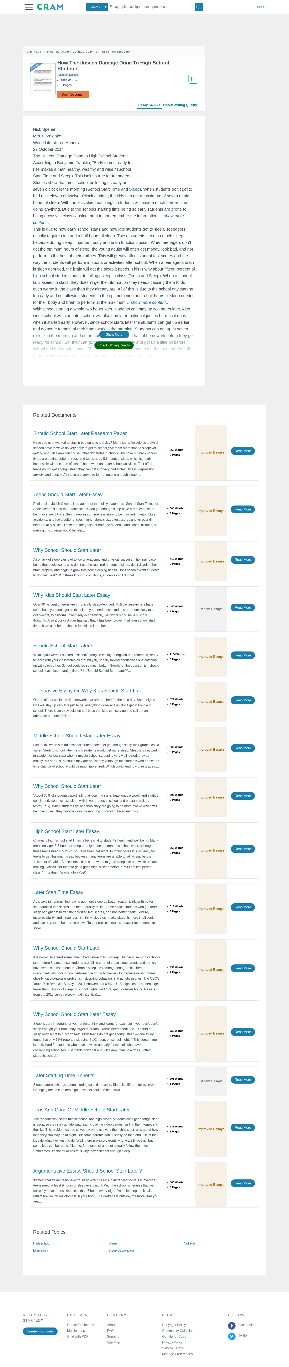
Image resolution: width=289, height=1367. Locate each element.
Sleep (134, 189)
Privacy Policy (172, 1342)
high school (43, 275)
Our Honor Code (174, 1336)
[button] (29, 7)
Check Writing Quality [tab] (180, 105)
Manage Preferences (177, 1354)
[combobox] (97, 7)
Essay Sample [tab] (149, 105)
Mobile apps (76, 1330)
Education (40, 1250)
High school (41, 1243)
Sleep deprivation (121, 1250)
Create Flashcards (40, 1331)
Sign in (260, 6)
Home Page (33, 51)
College (189, 1243)
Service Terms (172, 1348)
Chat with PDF (77, 1336)
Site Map (113, 1342)
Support (113, 1336)
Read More (243, 451)
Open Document (73, 94)
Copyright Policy (174, 1325)
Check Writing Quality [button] (114, 345)
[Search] (199, 7)
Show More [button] (114, 334)
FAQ (110, 1330)
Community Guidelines (178, 1330)
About (111, 1325)
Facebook (245, 1325)
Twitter (242, 1335)
